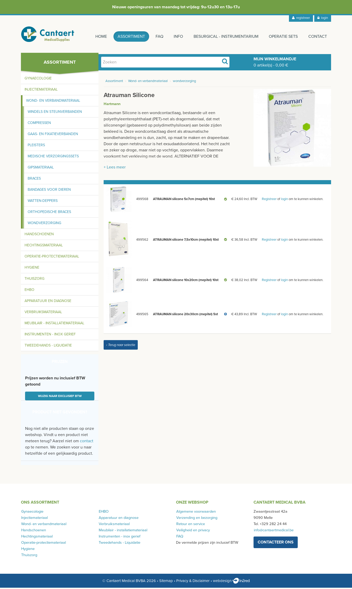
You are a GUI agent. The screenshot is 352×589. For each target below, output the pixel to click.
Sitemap (166, 582)
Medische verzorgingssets (53, 157)
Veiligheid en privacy (193, 531)
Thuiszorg (34, 280)
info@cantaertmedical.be (273, 531)
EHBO (29, 291)
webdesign (231, 582)
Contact (317, 36)
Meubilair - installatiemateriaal (54, 324)
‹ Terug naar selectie (120, 346)
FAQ (158, 36)
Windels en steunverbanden (55, 113)
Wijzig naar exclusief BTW (60, 397)
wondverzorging (184, 82)
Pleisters (36, 146)
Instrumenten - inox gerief (50, 335)
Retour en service (190, 525)
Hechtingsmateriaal (44, 246)
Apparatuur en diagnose (48, 302)
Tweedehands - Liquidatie (48, 346)
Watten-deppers (43, 202)
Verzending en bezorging (196, 519)
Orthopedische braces (49, 213)
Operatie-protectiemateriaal (52, 257)
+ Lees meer (115, 168)
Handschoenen (39, 235)
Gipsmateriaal (41, 168)
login (322, 18)
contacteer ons (276, 543)
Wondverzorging (44, 224)
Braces (34, 180)
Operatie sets (283, 36)
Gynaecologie (38, 79)
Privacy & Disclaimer (193, 582)
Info (177, 36)
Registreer (269, 200)
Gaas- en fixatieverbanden (53, 135)
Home (99, 36)
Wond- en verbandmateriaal (53, 102)
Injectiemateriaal (41, 91)
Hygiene (32, 269)
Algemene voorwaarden (196, 513)
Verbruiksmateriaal (43, 313)
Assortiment (129, 36)
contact (86, 442)
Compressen (39, 124)
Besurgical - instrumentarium (225, 36)
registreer (301, 18)
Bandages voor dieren (49, 191)
